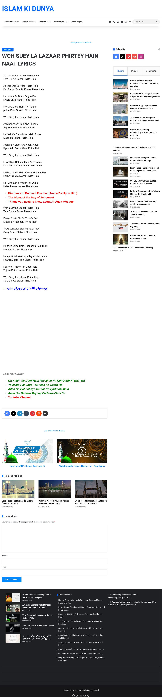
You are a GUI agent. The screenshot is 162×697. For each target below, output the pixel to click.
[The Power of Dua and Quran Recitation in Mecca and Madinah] (120, 122)
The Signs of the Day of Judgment (31, 197)
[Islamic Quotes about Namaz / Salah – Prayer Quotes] (120, 204)
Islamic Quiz (77, 22)
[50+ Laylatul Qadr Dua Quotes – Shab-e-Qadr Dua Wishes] (120, 184)
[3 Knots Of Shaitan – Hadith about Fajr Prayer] (120, 228)
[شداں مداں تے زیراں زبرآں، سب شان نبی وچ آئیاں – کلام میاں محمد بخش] (13, 641)
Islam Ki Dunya (10, 22)
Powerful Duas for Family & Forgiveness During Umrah (81, 652)
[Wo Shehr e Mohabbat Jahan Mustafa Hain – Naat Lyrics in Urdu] (91, 492)
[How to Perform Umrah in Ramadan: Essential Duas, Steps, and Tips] (120, 85)
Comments (151, 71)
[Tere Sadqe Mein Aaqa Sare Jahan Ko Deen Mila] (13, 621)
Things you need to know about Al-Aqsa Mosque (41, 201)
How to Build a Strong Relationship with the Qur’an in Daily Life (143, 133)
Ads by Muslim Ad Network (81, 42)
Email (4, 570)
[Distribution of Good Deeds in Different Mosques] (120, 240)
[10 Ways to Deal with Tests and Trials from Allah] (120, 216)
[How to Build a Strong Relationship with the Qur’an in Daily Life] (120, 134)
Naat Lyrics (43, 22)
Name (4, 559)
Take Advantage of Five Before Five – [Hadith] (133, 248)
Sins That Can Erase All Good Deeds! (38, 628)
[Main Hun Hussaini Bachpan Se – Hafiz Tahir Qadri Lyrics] (13, 600)
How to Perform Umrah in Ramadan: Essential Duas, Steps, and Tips (144, 84)
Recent (120, 71)
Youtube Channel (19, 397)
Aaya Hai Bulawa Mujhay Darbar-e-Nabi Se (36, 393)
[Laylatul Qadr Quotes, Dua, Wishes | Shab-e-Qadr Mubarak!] (120, 194)
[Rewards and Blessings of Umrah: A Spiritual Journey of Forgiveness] (120, 98)
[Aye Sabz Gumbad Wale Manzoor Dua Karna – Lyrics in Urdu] (13, 610)
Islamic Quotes (60, 22)
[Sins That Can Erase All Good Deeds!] (13, 631)
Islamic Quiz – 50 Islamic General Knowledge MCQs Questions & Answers (144, 171)
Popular (134, 71)
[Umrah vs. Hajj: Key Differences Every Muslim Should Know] (120, 110)
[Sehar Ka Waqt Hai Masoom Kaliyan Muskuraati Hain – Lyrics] (55, 492)
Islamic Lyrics (28, 22)
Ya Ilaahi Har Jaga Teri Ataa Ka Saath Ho (35, 384)
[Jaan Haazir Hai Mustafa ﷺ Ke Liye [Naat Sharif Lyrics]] (18, 492)
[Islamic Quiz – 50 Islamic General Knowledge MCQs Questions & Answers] (120, 172)
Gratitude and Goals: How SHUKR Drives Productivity (80, 656)
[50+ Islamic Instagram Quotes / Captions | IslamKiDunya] (120, 161)
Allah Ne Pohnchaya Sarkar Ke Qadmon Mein (38, 389)
